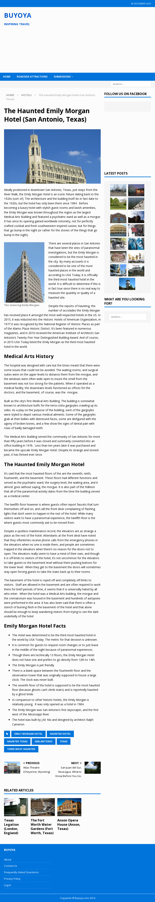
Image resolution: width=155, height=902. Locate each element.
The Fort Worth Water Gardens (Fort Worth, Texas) (42, 826)
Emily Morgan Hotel (28, 733)
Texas (63, 741)
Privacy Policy (12, 878)
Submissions (62, 76)
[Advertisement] (101, 39)
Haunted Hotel (60, 733)
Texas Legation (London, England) (11, 826)
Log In (7, 885)
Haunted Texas (17, 741)
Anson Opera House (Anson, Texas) (68, 824)
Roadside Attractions (32, 76)
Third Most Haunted (21, 749)
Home (6, 76)
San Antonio (43, 741)
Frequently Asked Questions (21, 872)
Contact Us (10, 866)
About (7, 859)
